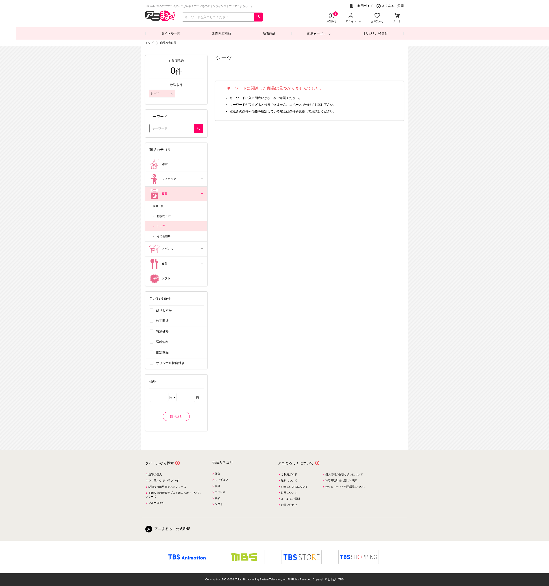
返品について (289, 492)
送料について (289, 480)
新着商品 (269, 33)
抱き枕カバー (165, 216)
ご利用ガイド (361, 6)
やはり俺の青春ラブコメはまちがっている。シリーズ (173, 494)
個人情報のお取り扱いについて (344, 474)
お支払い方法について (294, 486)
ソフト (176, 279)
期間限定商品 (221, 33)
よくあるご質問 (390, 6)
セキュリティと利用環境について (345, 486)
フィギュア (176, 179)
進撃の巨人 (155, 474)
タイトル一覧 (170, 33)
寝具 (176, 194)
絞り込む (176, 416)
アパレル (176, 249)
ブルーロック (156, 502)
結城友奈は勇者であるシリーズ (167, 486)
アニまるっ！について (296, 463)
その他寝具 (163, 236)
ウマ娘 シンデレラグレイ (163, 480)
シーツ (161, 226)
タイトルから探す (159, 463)
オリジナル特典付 (375, 33)
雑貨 (176, 164)
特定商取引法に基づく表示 (341, 480)
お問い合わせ (289, 504)
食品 (176, 264)
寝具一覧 (158, 206)
